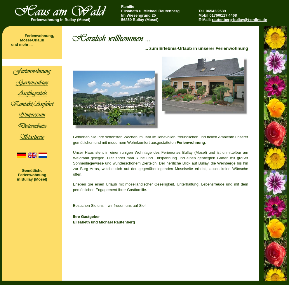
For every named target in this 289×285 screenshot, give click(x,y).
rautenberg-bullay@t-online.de (239, 20)
